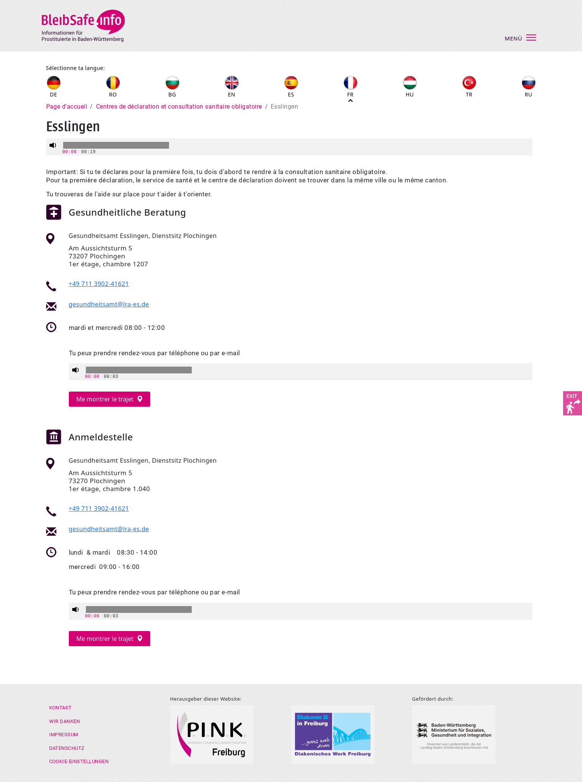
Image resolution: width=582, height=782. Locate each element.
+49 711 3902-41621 (99, 284)
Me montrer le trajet (105, 399)
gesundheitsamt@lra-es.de (109, 304)
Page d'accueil (66, 106)
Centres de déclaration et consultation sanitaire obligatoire (179, 106)
